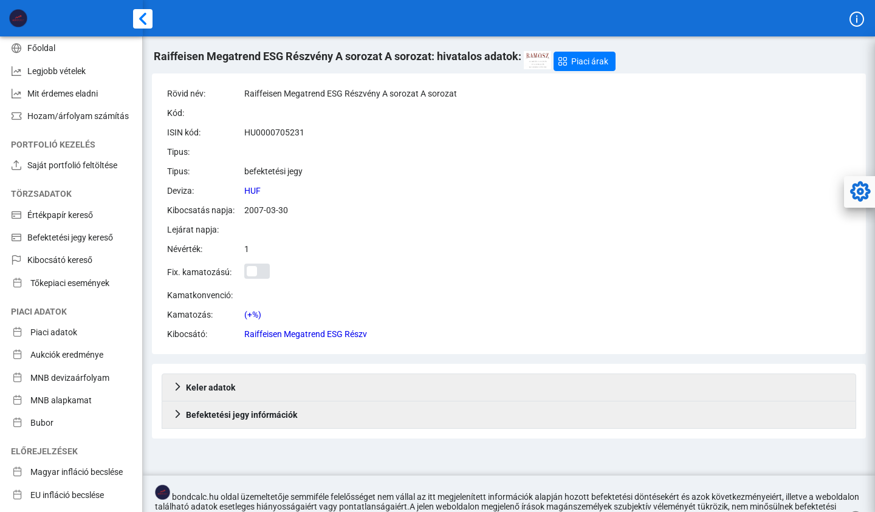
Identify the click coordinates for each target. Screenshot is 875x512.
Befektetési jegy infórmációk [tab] (235, 415)
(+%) (252, 314)
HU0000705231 (274, 132)
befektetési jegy (273, 171)
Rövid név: (186, 93)
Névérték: (184, 249)
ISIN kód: (184, 132)
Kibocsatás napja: (201, 210)
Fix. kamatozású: (199, 272)
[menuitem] (71, 47)
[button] (585, 61)
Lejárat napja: (193, 229)
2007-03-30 (266, 210)
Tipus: (178, 152)
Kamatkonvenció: (200, 295)
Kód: (175, 113)
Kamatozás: (190, 314)
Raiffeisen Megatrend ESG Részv (305, 334)
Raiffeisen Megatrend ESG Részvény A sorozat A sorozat (350, 93)
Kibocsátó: (187, 334)
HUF (252, 191)
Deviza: (180, 191)
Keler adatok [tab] (204, 387)
